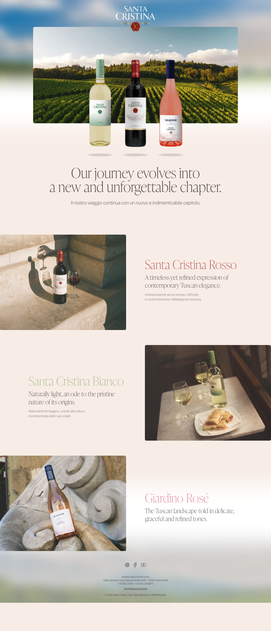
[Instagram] (127, 565)
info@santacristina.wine (135, 588)
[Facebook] (135, 565)
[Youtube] (143, 565)
